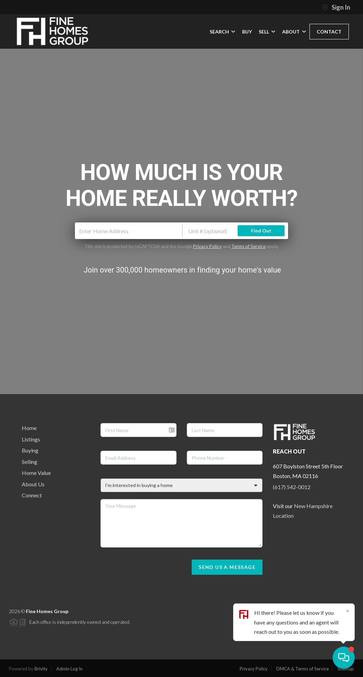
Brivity (41, 668)
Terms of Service (248, 246)
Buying (30, 450)
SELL (267, 32)
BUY (247, 32)
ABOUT (294, 32)
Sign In (336, 7)
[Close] (347, 610)
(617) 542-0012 (292, 487)
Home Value (36, 472)
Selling (29, 461)
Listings (31, 439)
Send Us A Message (227, 567)
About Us (33, 484)
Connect (32, 495)
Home (29, 428)
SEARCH (222, 32)
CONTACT (329, 32)
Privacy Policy (207, 246)
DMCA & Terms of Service (302, 668)
